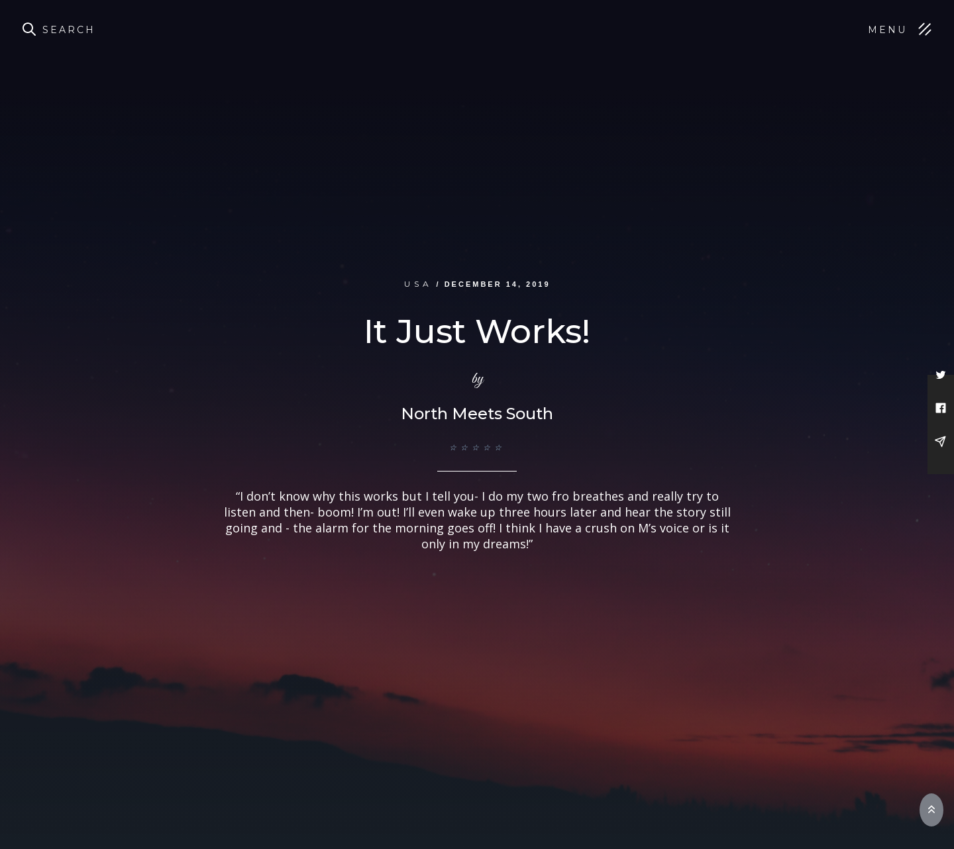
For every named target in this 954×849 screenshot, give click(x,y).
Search (68, 30)
